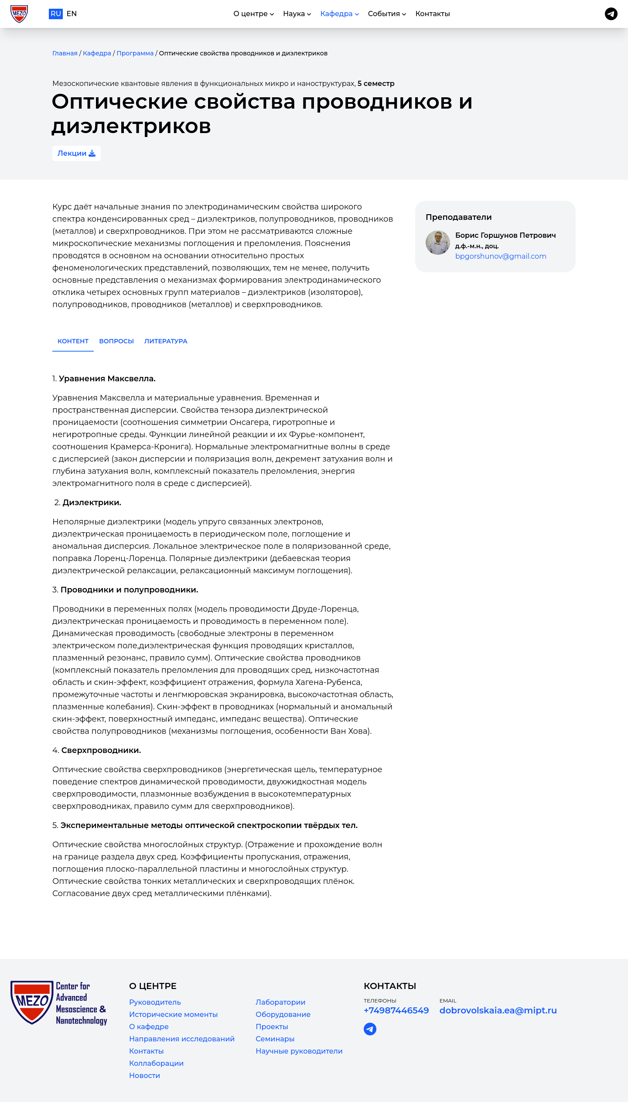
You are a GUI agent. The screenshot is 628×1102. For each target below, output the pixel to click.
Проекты (272, 1027)
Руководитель (155, 1002)
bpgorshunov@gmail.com (500, 256)
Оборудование (283, 1014)
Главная (65, 53)
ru (56, 14)
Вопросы (116, 341)
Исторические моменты (173, 1014)
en (72, 14)
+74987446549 (396, 1010)
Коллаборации (156, 1063)
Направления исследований (182, 1039)
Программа (135, 53)
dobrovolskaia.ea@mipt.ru (498, 1010)
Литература (166, 341)
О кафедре (149, 1027)
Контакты (146, 1051)
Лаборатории (280, 1002)
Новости (144, 1075)
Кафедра (97, 53)
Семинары (275, 1039)
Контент (73, 341)
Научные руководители (299, 1051)
